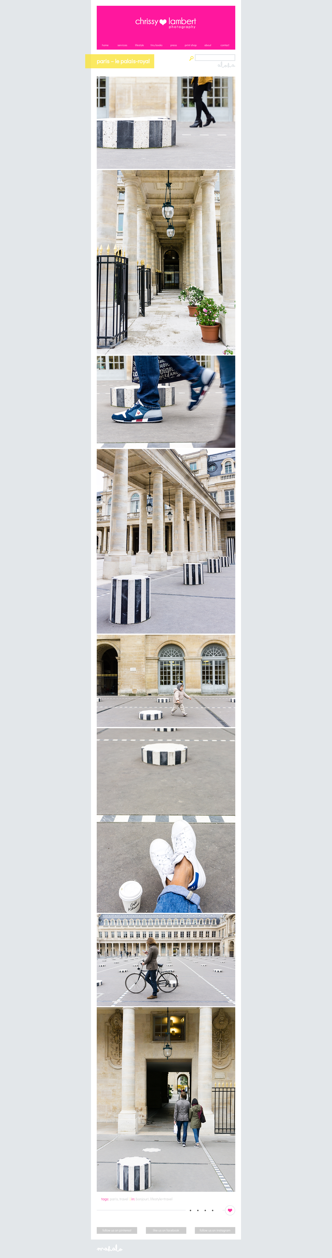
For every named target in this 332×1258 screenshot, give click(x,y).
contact (224, 45)
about (207, 45)
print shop (191, 45)
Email (218, 1210)
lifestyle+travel (161, 1198)
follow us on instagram (215, 1230)
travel (124, 1198)
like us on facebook (166, 1230)
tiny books (156, 45)
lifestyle (139, 45)
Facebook (203, 1210)
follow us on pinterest (117, 1230)
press (173, 45)
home (105, 45)
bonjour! (142, 1198)
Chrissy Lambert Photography (166, 23)
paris (114, 1198)
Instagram (211, 1210)
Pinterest (196, 1210)
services (122, 45)
